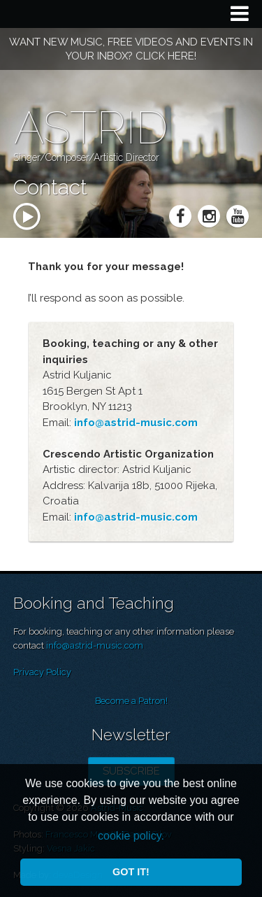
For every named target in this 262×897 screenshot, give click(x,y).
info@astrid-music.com (94, 645)
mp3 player (53, 243)
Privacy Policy (42, 672)
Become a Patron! (131, 700)
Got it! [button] (131, 871)
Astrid (91, 127)
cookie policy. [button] (131, 836)
